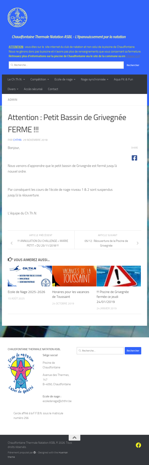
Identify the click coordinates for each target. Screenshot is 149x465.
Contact (53, 89)
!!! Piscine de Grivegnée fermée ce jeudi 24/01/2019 (113, 297)
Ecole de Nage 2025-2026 (26, 292)
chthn (17, 140)
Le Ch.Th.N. (15, 79)
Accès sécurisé (33, 89)
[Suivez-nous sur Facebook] (138, 445)
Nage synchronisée (93, 79)
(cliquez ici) (133, 56)
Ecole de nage (64, 79)
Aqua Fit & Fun (123, 79)
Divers (12, 89)
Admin (12, 99)
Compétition (38, 79)
